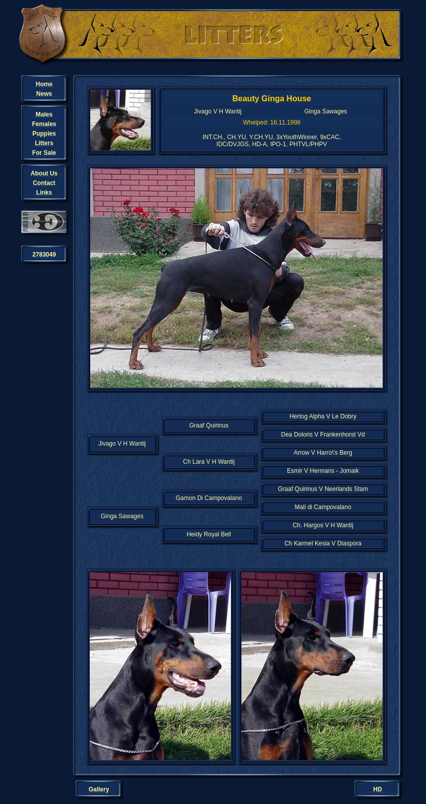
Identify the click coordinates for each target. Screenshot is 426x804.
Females (44, 124)
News (44, 93)
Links (44, 192)
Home (44, 84)
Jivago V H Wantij (217, 111)
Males (44, 114)
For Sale (44, 152)
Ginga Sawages (326, 111)
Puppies (44, 133)
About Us (44, 173)
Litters (44, 143)
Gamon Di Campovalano (208, 498)
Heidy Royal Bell (209, 534)
